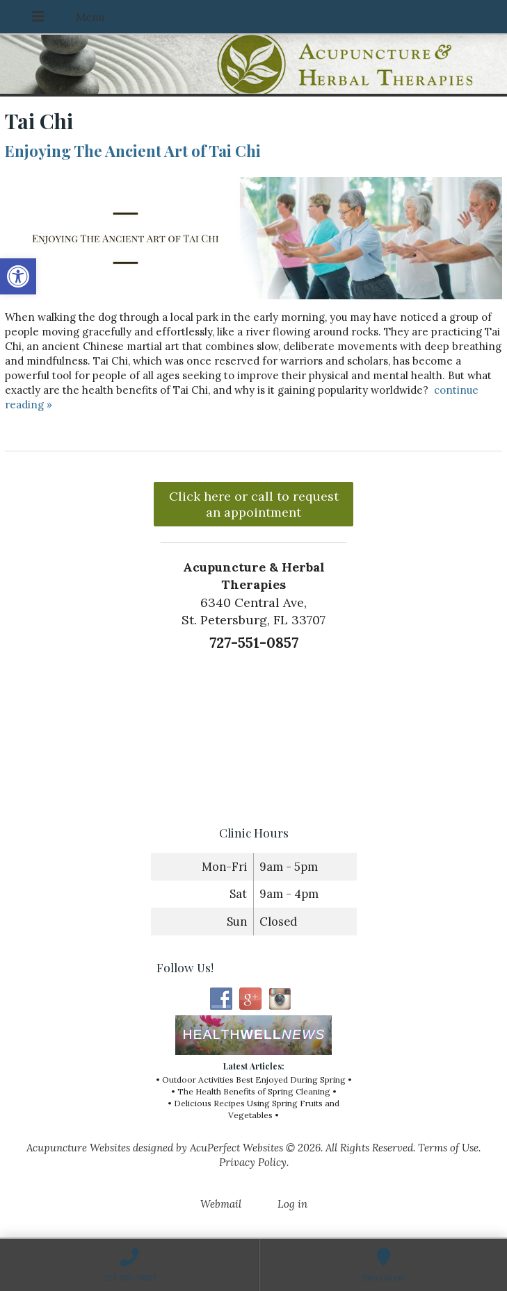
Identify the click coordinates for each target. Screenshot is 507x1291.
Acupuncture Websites (78, 1147)
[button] (18, 276)
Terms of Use (448, 1147)
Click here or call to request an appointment (254, 504)
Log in (292, 1203)
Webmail (220, 1203)
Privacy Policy (253, 1162)
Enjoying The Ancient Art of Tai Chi (133, 150)
